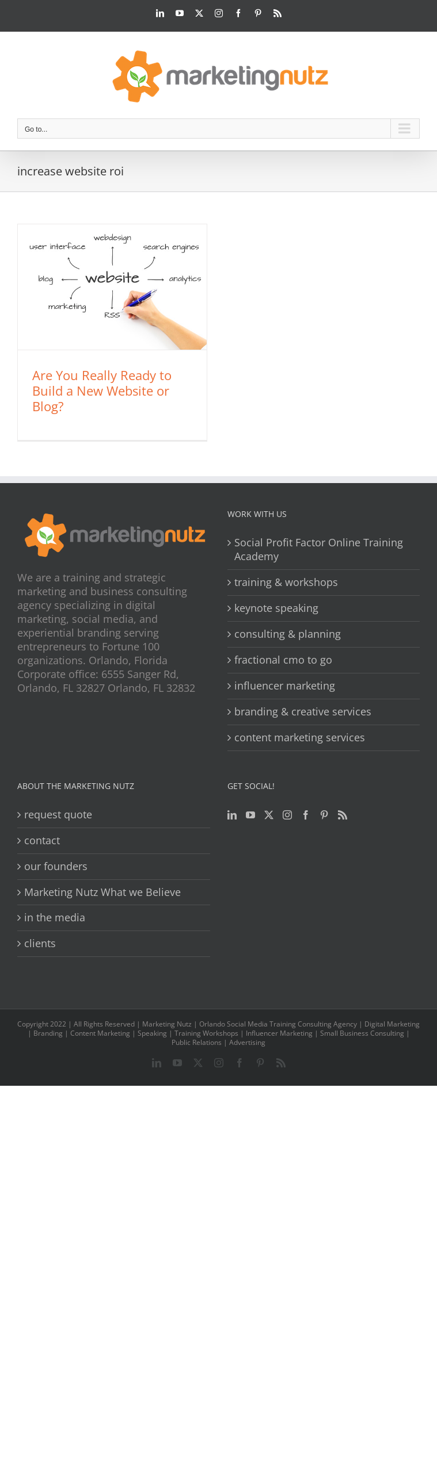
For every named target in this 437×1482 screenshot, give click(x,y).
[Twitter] (268, 814)
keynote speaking (276, 608)
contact (42, 840)
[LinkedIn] (232, 814)
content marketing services (299, 737)
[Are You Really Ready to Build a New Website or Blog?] (112, 287)
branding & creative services (302, 711)
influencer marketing (284, 685)
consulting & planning (287, 634)
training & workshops (286, 582)
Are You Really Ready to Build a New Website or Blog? (102, 390)
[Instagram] (287, 814)
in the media (54, 917)
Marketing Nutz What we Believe (102, 892)
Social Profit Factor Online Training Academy (318, 549)
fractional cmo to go (283, 660)
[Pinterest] (324, 814)
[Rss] (342, 814)
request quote (58, 814)
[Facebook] (305, 814)
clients (40, 943)
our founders (56, 866)
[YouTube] (250, 814)
